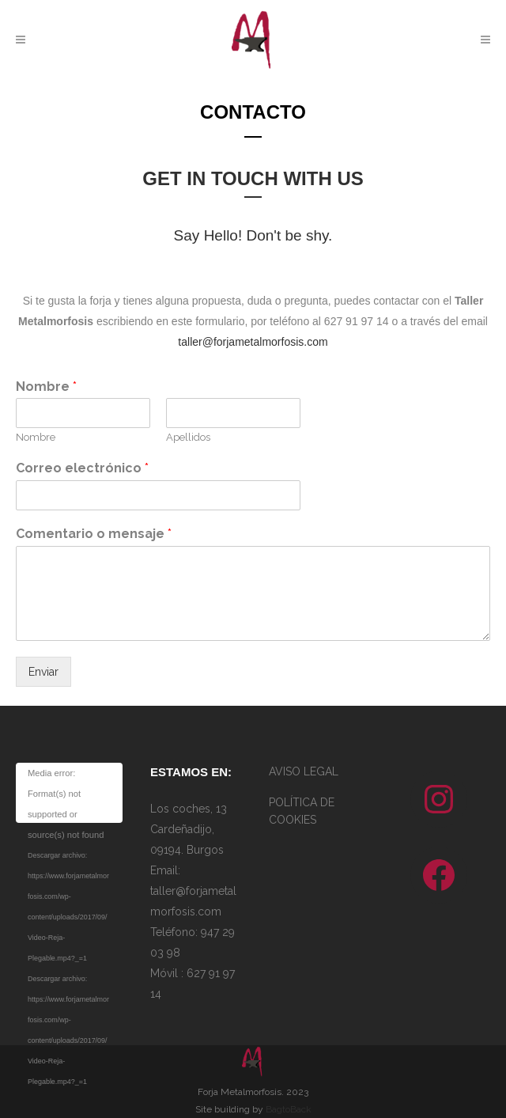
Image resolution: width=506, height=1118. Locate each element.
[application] (69, 793)
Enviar (43, 671)
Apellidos (188, 437)
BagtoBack (289, 1109)
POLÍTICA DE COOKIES (301, 811)
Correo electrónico (82, 468)
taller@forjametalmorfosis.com (252, 341)
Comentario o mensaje (94, 533)
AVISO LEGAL (303, 771)
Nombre (46, 386)
